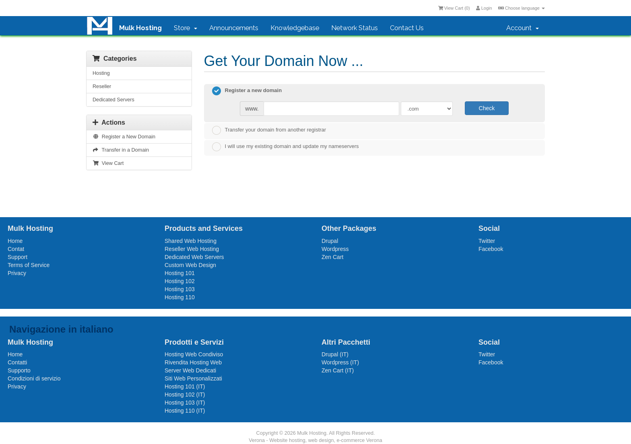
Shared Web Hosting (191, 241)
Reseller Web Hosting (192, 249)
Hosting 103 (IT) (185, 402)
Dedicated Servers (113, 100)
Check (487, 108)
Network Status (354, 28)
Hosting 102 (180, 281)
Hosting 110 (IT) (185, 410)
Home (15, 241)
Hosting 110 (180, 297)
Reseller (102, 86)
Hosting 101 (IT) (185, 386)
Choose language (521, 8)
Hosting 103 (180, 289)
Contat (16, 249)
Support (17, 257)
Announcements (233, 28)
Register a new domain (247, 90)
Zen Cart (332, 257)
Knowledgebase (294, 28)
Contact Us (407, 28)
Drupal (330, 241)
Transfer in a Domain (121, 150)
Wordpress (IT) (340, 362)
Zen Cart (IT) (338, 370)
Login (484, 8)
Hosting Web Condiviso (194, 354)
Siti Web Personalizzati (193, 378)
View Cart (108, 163)
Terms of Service (28, 265)
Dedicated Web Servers (194, 257)
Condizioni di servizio (34, 378)
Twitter (486, 241)
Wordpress (335, 249)
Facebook (490, 249)
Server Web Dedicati (190, 370)
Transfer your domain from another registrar (269, 130)
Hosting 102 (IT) (185, 394)
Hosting (101, 73)
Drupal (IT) (335, 354)
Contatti (17, 362)
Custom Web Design (190, 265)
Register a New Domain (124, 137)
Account (522, 28)
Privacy (17, 273)
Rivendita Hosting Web (193, 362)
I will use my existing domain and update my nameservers (285, 146)
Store (185, 28)
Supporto (19, 370)
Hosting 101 (180, 273)
